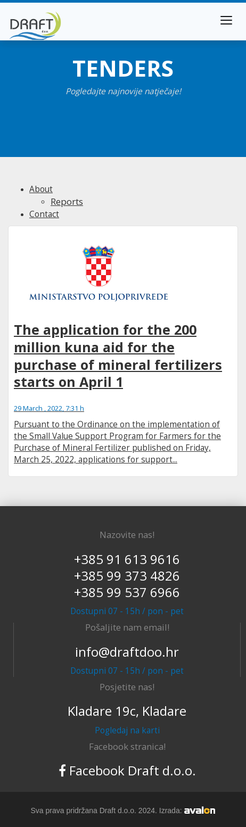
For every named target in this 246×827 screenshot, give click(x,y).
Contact (44, 214)
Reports (67, 201)
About (41, 189)
